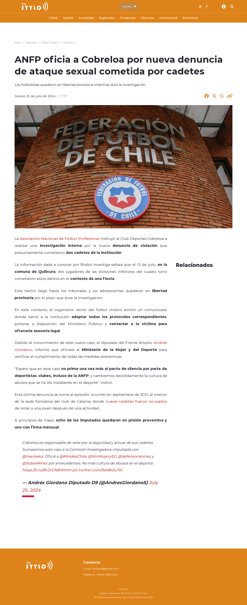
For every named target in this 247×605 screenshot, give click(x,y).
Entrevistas (190, 18)
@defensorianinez (134, 456)
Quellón (68, 18)
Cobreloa (68, 42)
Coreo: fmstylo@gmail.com (101, 568)
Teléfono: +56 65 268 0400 (100, 574)
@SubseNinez (35, 463)
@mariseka (32, 456)
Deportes (147, 18)
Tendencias (128, 18)
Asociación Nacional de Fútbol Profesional (59, 238)
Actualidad (86, 18)
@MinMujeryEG (102, 456)
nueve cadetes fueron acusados (136, 401)
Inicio (18, 42)
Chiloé (53, 18)
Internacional (168, 18)
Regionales (107, 18)
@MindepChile (72, 456)
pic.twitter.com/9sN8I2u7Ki (97, 470)
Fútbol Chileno (49, 42)
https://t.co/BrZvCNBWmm (46, 470)
